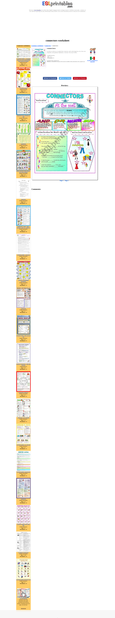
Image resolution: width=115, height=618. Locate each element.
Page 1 (61, 180)
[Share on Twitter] (65, 78)
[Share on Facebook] (50, 78)
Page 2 (67, 180)
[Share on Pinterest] (80, 78)
